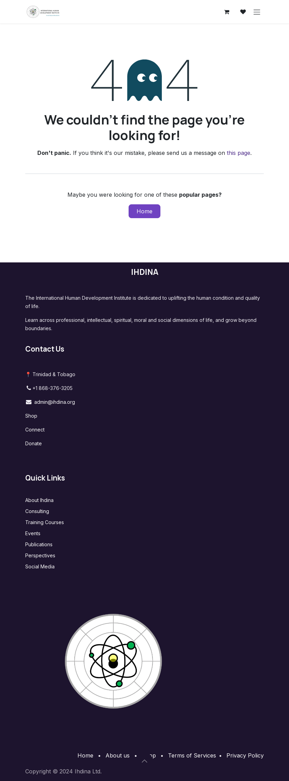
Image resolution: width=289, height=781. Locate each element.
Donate (33, 443)
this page (238, 152)
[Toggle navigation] (257, 11)
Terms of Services (192, 755)
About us (117, 755)
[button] (144, 761)
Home (144, 211)
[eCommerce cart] (226, 12)
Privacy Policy (245, 755)
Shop (31, 416)
